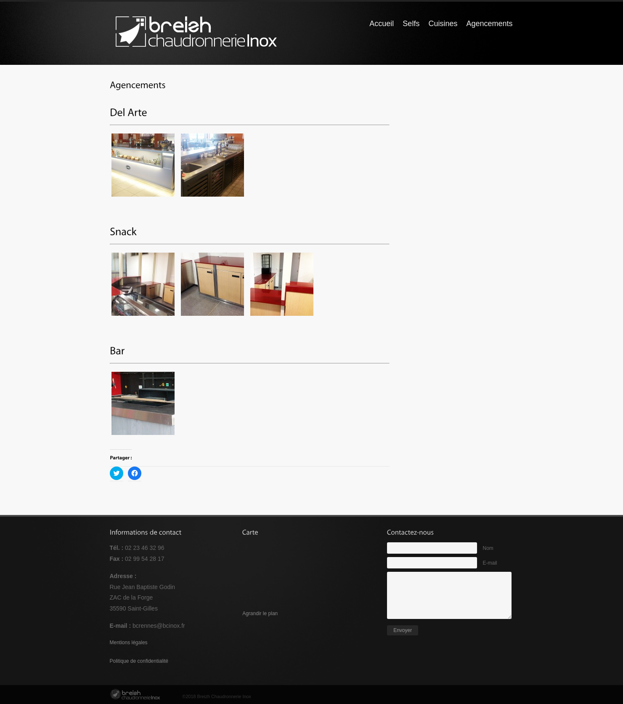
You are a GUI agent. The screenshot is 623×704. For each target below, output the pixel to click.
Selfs (411, 23)
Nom (488, 548)
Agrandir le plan (260, 613)
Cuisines (442, 23)
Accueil (381, 23)
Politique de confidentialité (139, 661)
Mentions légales (129, 642)
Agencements (489, 23)
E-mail (490, 563)
